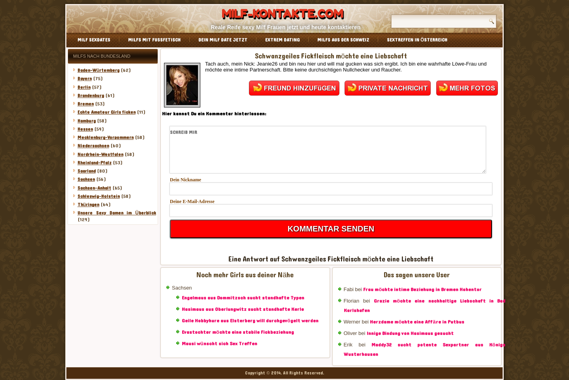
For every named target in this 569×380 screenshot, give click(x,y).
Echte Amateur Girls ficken (106, 112)
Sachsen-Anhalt (94, 188)
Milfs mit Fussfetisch (154, 40)
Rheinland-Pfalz (94, 162)
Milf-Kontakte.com (282, 14)
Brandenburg (90, 95)
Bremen (85, 104)
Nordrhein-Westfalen (100, 154)
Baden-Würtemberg (98, 70)
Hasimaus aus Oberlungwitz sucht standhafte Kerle (243, 309)
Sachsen (86, 179)
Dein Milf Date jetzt (222, 40)
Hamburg (86, 121)
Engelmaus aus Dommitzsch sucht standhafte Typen (243, 298)
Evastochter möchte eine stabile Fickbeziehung (238, 332)
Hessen (85, 129)
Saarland (86, 171)
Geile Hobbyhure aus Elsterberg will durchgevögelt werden (250, 320)
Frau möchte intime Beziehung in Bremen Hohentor (422, 289)
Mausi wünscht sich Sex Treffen (219, 343)
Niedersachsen (93, 145)
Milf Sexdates (93, 40)
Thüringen (88, 204)
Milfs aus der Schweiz (343, 40)
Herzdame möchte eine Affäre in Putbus (417, 322)
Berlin (83, 87)
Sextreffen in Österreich (417, 40)
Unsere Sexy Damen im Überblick (116, 213)
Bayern (84, 78)
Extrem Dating (282, 40)
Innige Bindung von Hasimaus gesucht (410, 333)
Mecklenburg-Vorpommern (105, 137)
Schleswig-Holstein (98, 196)
